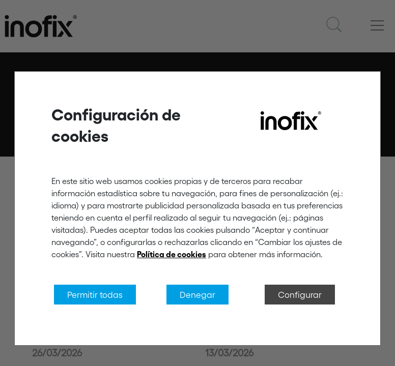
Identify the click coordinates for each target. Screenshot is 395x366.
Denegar (197, 294)
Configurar (300, 294)
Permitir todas (95, 294)
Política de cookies (171, 254)
